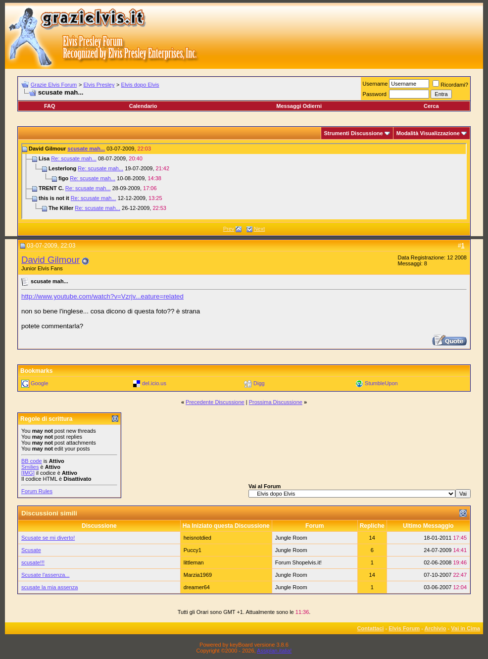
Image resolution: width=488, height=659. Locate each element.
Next (259, 229)
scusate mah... (86, 149)
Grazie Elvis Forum (54, 85)
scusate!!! (33, 562)
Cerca (431, 106)
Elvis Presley (98, 85)
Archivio (435, 628)
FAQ (49, 106)
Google (39, 383)
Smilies (30, 467)
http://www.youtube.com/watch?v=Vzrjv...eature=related (102, 296)
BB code (31, 461)
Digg (259, 383)
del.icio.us (154, 383)
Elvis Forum (404, 628)
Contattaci (370, 628)
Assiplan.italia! (274, 651)
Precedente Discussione (215, 402)
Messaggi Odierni (299, 106)
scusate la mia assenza (49, 587)
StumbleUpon (381, 383)
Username (375, 84)
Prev (229, 229)
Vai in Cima (465, 628)
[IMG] (28, 473)
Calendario (143, 106)
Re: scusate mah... (74, 158)
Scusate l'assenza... (45, 575)
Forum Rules (36, 491)
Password (375, 94)
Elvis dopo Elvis (140, 85)
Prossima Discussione (275, 402)
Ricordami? (450, 85)
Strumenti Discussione (353, 133)
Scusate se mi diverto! (48, 538)
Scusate (31, 550)
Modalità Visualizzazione (428, 133)
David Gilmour (50, 259)
